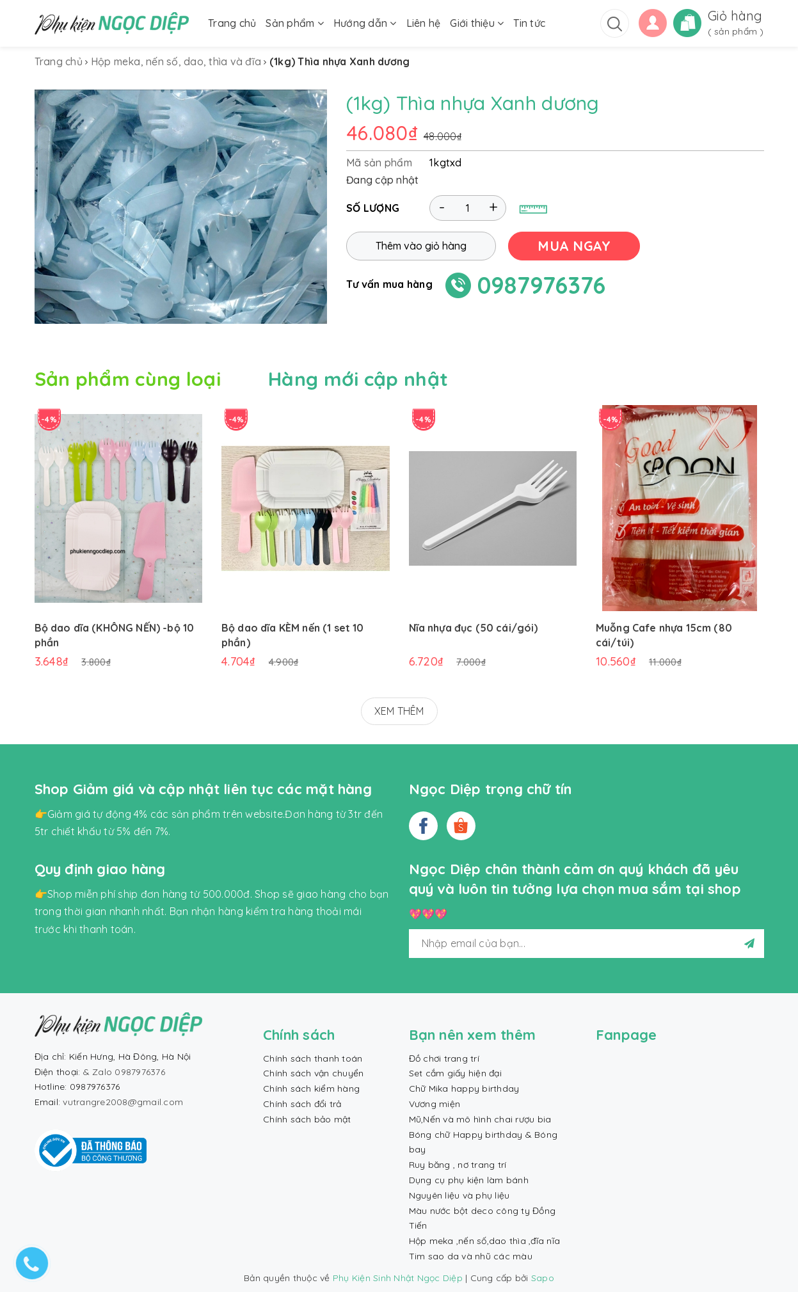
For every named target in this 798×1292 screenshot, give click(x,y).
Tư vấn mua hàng (389, 284)
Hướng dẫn (365, 23)
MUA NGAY (574, 245)
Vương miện (435, 1104)
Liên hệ (423, 23)
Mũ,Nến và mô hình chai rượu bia (480, 1119)
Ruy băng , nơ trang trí (458, 1164)
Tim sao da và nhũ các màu (470, 1256)
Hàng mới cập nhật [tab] (358, 379)
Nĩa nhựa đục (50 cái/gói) (473, 627)
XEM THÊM (399, 711)
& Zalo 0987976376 (124, 1072)
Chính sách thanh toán (312, 1058)
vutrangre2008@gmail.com (123, 1102)
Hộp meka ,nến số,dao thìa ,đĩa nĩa (485, 1241)
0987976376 (541, 285)
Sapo (542, 1278)
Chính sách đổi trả (302, 1104)
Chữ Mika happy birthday (464, 1088)
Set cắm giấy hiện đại (455, 1073)
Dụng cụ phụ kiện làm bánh (469, 1180)
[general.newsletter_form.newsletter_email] (586, 943)
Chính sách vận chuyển (313, 1073)
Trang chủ (232, 23)
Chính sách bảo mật (307, 1119)
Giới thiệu (477, 23)
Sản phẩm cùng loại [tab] (128, 379)
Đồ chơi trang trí (444, 1058)
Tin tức (529, 23)
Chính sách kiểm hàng (311, 1088)
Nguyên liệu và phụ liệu (459, 1195)
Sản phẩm (295, 23)
